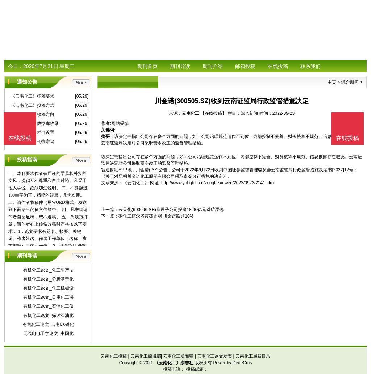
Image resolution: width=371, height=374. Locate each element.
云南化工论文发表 (214, 356)
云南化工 (190, 113)
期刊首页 (147, 66)
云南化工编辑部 (145, 356)
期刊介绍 (213, 66)
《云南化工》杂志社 (173, 362)
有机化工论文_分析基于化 (48, 279)
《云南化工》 (136, 182)
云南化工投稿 (114, 356)
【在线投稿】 (213, 113)
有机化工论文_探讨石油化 (48, 315)
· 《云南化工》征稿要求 (31, 96)
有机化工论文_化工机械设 (48, 288)
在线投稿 (278, 66)
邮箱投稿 (245, 66)
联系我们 (310, 66)
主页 (332, 82)
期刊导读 (180, 66)
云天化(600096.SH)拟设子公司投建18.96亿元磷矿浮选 (171, 209)
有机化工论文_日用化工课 (48, 297)
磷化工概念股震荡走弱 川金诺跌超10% (155, 216)
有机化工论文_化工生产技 (48, 270)
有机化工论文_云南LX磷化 (48, 324)
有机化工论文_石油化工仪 (48, 306)
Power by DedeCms (232, 362)
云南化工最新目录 (252, 356)
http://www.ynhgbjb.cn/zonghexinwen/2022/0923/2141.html (218, 182)
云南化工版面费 (178, 356)
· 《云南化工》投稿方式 (31, 105)
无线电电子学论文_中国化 (48, 333)
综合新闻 (350, 82)
